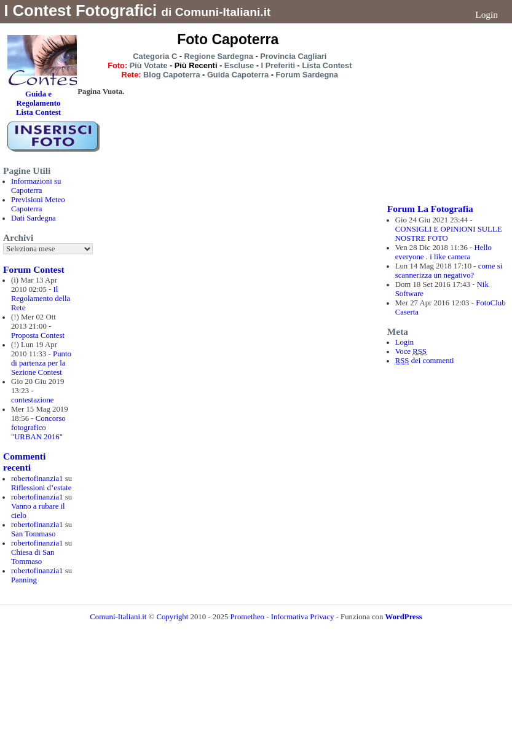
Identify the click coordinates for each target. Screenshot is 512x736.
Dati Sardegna (33, 218)
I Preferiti (278, 65)
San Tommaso (33, 534)
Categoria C (155, 56)
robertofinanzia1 (37, 478)
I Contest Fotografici (80, 10)
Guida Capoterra (238, 74)
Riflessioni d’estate (41, 487)
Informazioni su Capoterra (36, 186)
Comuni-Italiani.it (118, 617)
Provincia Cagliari (293, 56)
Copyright (173, 617)
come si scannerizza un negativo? (449, 271)
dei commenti (424, 360)
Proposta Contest (38, 335)
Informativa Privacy (302, 617)
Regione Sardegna (218, 56)
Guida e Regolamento (39, 99)
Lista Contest (327, 65)
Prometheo (247, 617)
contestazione (32, 400)
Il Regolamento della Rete (40, 298)
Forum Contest (33, 269)
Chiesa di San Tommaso (32, 557)
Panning (24, 580)
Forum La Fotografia (430, 208)
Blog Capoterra (171, 74)
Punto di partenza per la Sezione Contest (41, 363)
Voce (411, 351)
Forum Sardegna (307, 74)
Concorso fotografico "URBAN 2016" (38, 427)
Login (486, 14)
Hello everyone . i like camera (443, 252)
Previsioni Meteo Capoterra (38, 204)
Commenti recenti (24, 461)
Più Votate (149, 65)
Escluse (239, 65)
